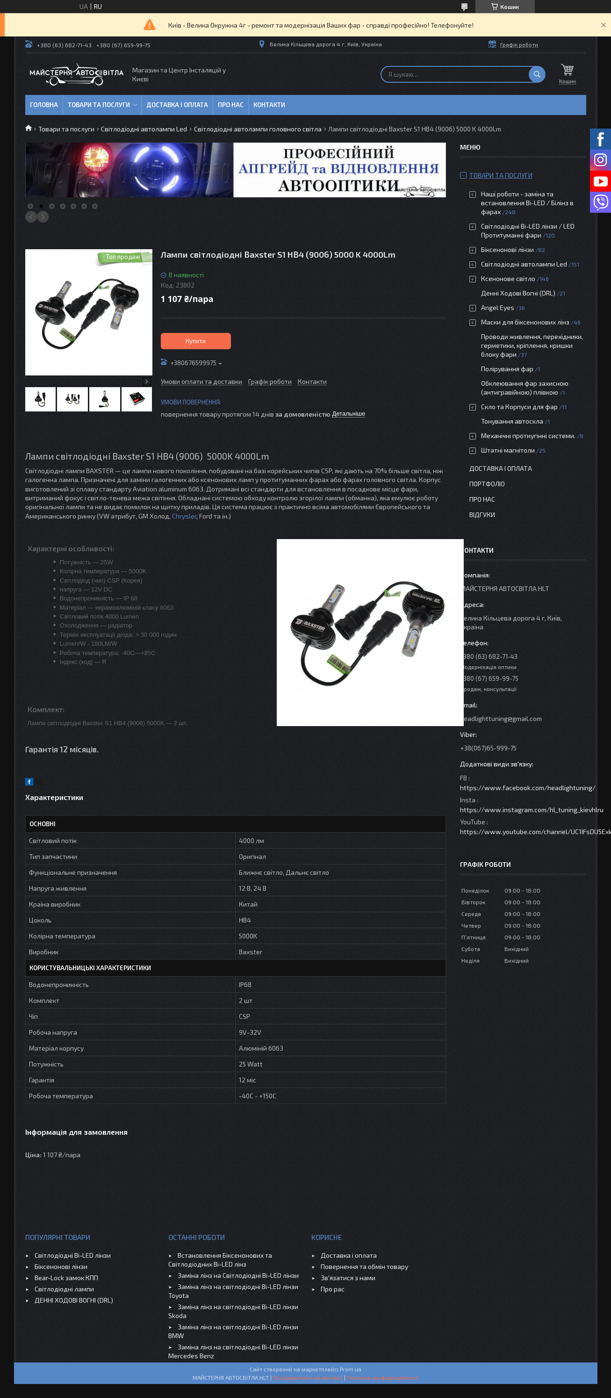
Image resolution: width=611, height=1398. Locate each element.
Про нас (231, 104)
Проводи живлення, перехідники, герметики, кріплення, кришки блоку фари (532, 345)
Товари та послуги (99, 104)
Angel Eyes (497, 307)
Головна (44, 104)
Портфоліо (487, 484)
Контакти (269, 104)
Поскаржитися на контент (308, 1377)
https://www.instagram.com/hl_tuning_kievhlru (532, 810)
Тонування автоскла (512, 421)
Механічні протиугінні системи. (528, 436)
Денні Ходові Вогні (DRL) (518, 293)
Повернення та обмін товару (364, 1266)
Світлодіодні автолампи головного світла (258, 129)
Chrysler (184, 516)
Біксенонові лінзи (507, 249)
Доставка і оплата (177, 104)
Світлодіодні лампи (64, 1289)
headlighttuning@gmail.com (501, 718)
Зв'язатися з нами (348, 1278)
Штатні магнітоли (508, 450)
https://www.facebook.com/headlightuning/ (528, 788)
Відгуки (482, 515)
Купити (196, 341)
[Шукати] (537, 74)
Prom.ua (350, 1369)
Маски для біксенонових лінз (525, 322)
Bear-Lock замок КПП (66, 1278)
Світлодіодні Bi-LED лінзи (73, 1255)
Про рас (333, 1289)
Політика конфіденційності (382, 1377)
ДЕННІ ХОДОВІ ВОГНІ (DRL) (74, 1300)
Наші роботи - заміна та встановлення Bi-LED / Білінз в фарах (527, 203)
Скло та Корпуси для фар (519, 407)
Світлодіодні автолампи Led (144, 129)
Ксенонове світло (508, 278)
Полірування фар (507, 369)
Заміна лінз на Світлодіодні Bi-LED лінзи (238, 1275)
